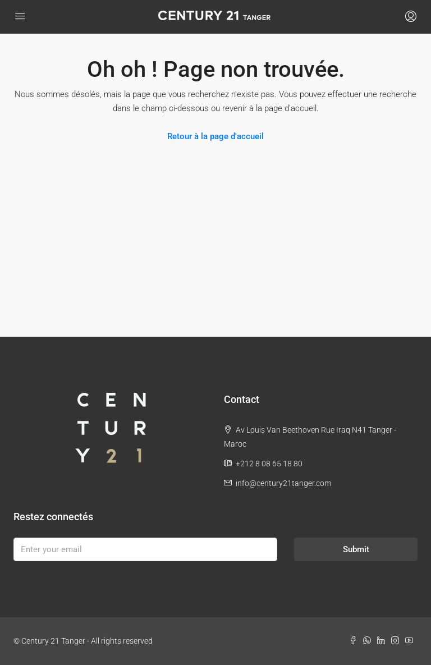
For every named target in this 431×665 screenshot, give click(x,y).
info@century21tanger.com (283, 483)
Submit (356, 549)
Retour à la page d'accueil (215, 136)
